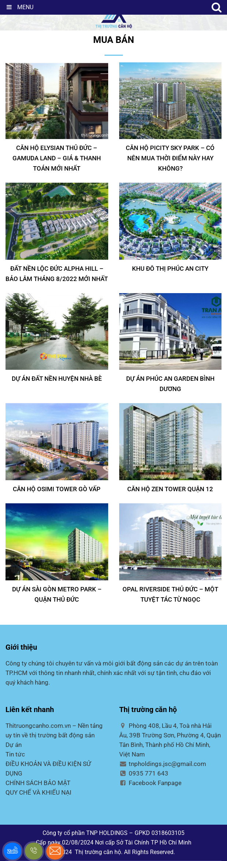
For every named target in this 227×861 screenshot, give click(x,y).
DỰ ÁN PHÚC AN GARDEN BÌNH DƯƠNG (170, 384)
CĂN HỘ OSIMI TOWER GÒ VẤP (56, 489)
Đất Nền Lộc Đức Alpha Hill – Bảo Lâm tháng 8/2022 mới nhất (57, 273)
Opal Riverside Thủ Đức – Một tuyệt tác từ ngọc (170, 594)
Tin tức (15, 754)
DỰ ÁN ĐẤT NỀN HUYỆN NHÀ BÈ (57, 378)
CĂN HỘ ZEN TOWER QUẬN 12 (170, 489)
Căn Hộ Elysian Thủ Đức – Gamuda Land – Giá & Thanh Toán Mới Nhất (56, 158)
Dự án (14, 744)
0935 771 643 (144, 773)
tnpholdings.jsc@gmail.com (162, 763)
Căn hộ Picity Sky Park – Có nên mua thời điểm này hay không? (170, 158)
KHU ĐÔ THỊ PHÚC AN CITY (170, 268)
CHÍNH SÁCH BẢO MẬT (38, 783)
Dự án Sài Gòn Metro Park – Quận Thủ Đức (57, 594)
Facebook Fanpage (150, 783)
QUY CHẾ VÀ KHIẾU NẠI (39, 792)
